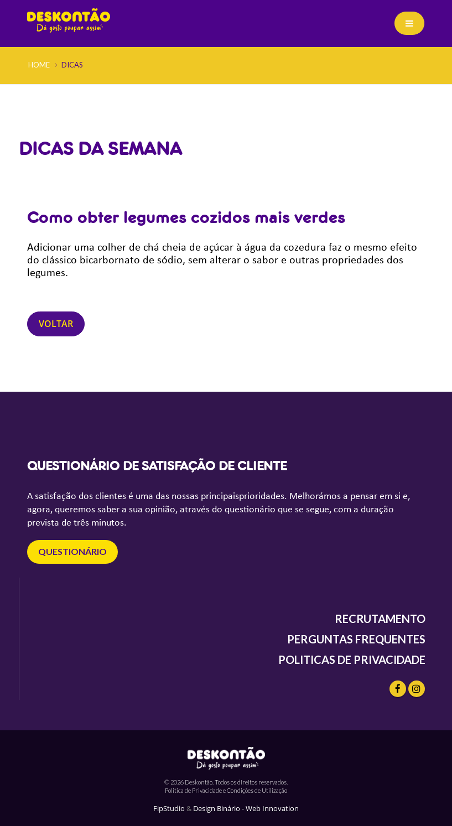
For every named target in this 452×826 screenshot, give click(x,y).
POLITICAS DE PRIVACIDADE (351, 659)
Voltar (56, 324)
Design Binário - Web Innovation (246, 808)
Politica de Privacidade (193, 790)
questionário (72, 551)
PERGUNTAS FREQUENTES (356, 639)
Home (39, 64)
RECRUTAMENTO (380, 618)
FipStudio (169, 808)
